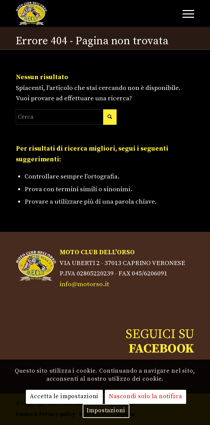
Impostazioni (106, 410)
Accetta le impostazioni (64, 396)
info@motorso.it (84, 284)
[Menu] (185, 13)
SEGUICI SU (160, 341)
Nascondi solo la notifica (145, 396)
